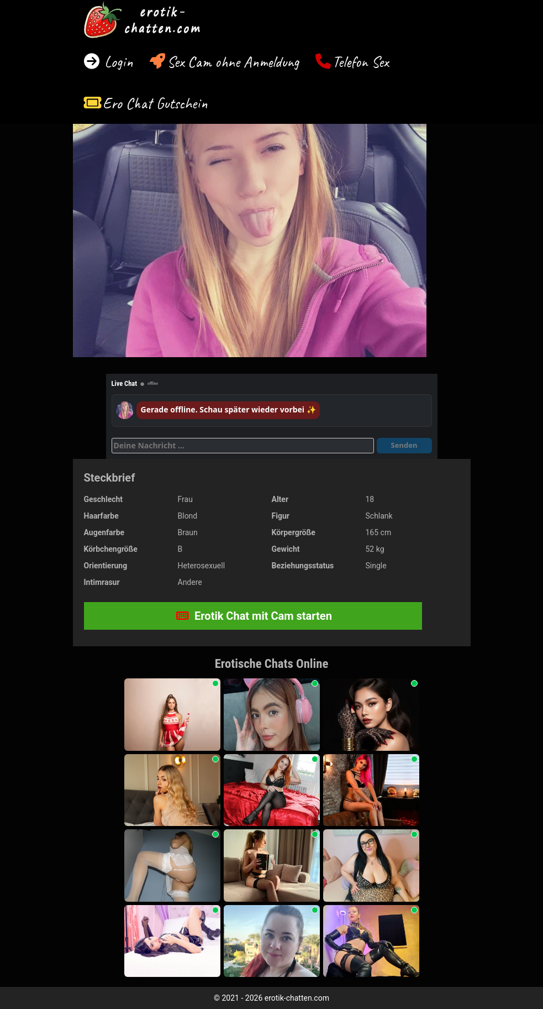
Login (117, 61)
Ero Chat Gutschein (155, 103)
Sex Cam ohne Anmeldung (233, 61)
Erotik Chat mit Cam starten (254, 616)
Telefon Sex (360, 61)
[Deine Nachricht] (243, 445)
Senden (404, 445)
